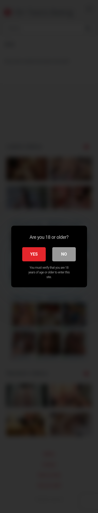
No (64, 254)
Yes (34, 254)
